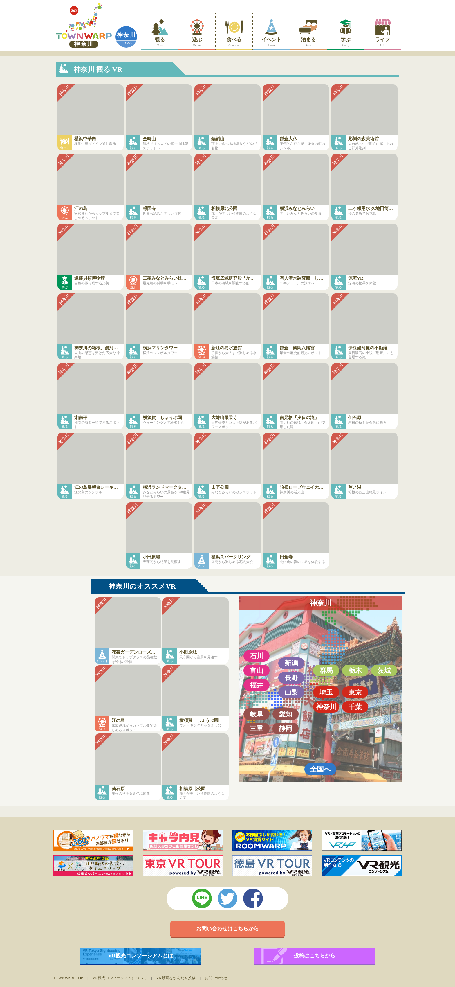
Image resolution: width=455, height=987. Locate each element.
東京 (355, 692)
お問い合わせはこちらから (227, 929)
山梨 (291, 692)
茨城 (384, 670)
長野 (291, 678)
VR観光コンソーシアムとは (140, 956)
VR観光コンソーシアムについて (120, 978)
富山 (256, 670)
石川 (256, 656)
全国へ (320, 769)
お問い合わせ (216, 978)
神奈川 (126, 34)
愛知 (285, 714)
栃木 (355, 670)
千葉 (355, 707)
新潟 (291, 663)
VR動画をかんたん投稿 (175, 978)
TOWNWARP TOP (68, 978)
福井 (256, 685)
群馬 (326, 670)
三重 (256, 728)
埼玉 (326, 692)
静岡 (285, 728)
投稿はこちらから (314, 956)
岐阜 (256, 714)
